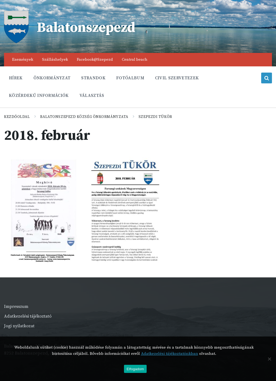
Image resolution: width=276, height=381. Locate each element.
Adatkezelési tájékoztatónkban (169, 353)
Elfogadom (135, 369)
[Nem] (269, 359)
